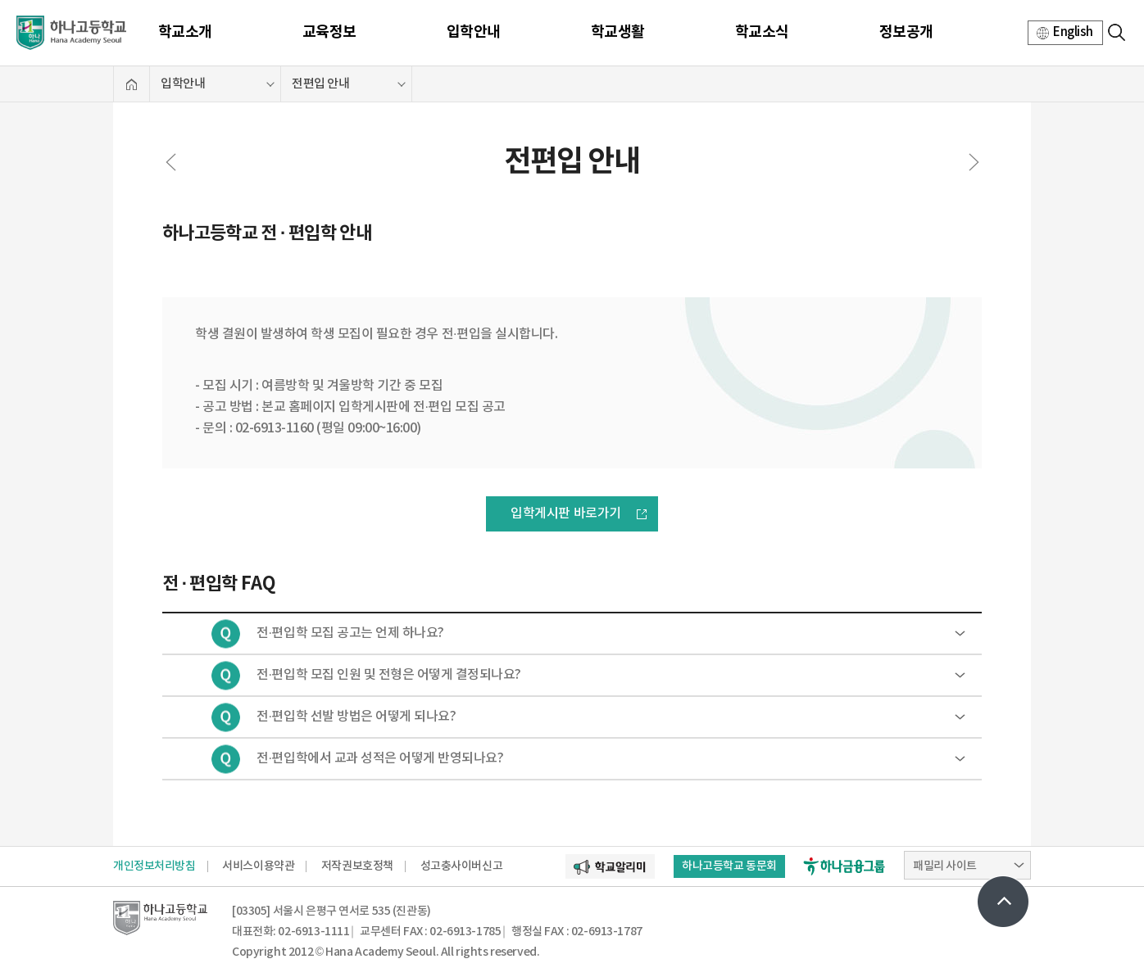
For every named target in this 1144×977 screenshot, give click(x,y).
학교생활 (618, 32)
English (1073, 32)
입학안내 (474, 32)
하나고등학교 (71, 33)
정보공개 (906, 32)
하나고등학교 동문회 (729, 866)
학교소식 (762, 32)
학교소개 (185, 32)
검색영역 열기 (1116, 31)
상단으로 (1003, 901)
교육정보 (329, 32)
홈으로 (131, 84)
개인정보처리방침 (154, 866)
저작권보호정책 (357, 866)
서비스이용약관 (258, 866)
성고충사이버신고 (461, 866)
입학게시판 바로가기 (565, 513)
